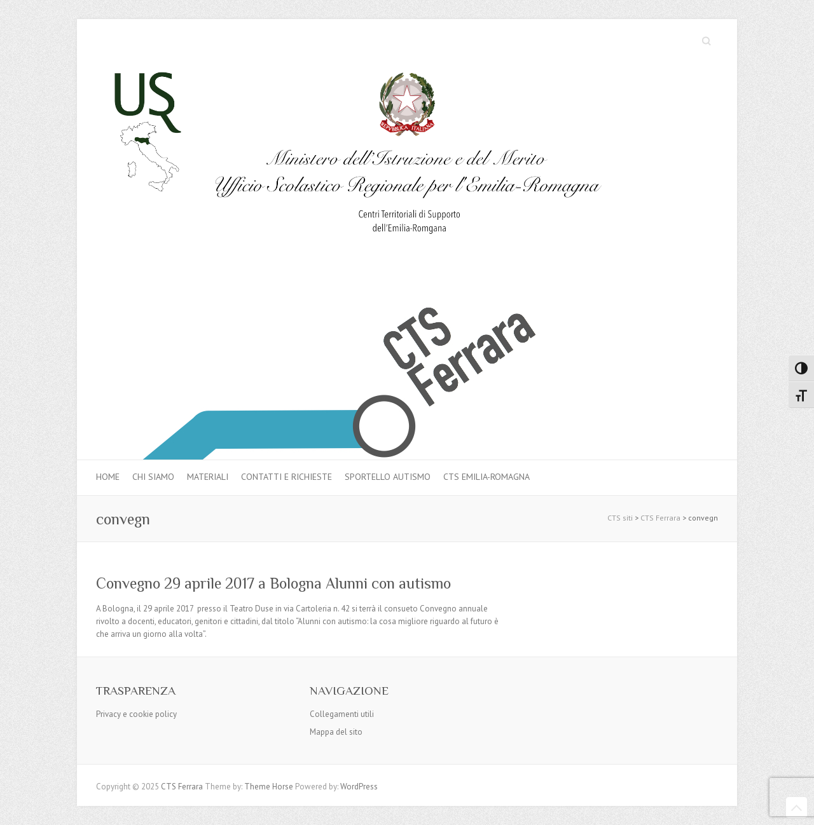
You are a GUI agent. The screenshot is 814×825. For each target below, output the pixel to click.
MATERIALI (207, 476)
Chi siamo (153, 476)
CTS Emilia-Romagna (486, 476)
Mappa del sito (336, 731)
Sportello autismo (388, 476)
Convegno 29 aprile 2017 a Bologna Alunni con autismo (273, 583)
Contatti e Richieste (286, 476)
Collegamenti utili (342, 714)
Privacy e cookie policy (136, 714)
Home (108, 476)
